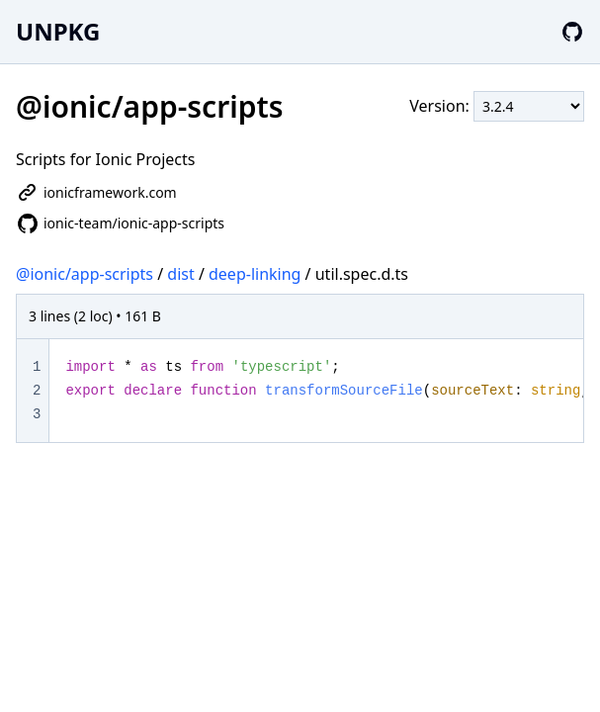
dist (180, 274)
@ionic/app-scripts (84, 274)
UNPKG (58, 31)
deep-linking (254, 274)
